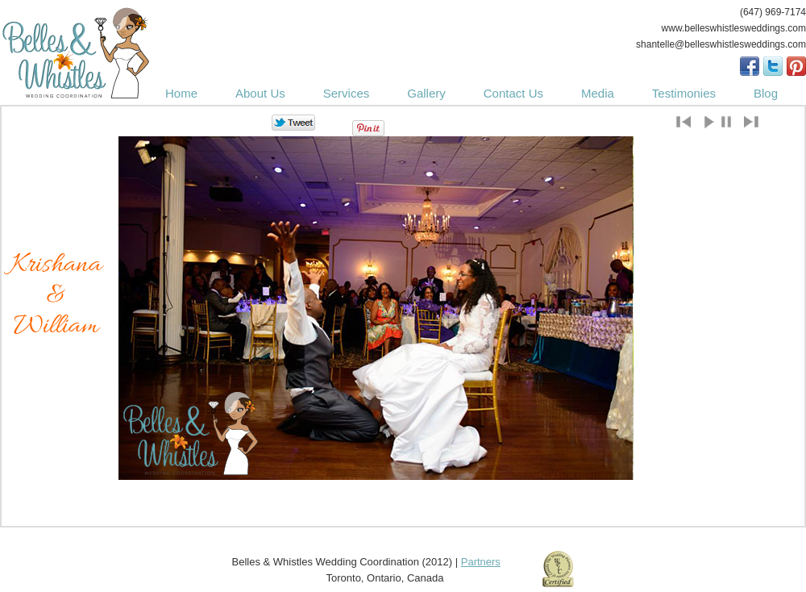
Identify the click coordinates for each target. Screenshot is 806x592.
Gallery (426, 93)
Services (346, 93)
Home (181, 93)
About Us (260, 93)
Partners (481, 562)
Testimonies (684, 93)
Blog (766, 93)
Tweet (294, 123)
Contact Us (513, 93)
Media (597, 93)
